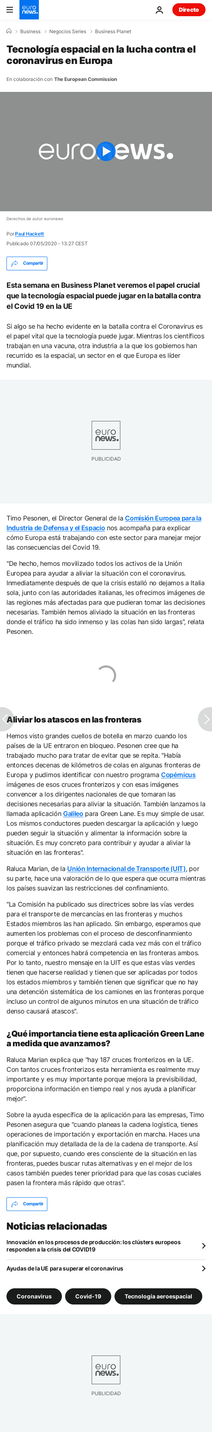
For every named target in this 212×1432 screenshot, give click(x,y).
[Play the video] (106, 151)
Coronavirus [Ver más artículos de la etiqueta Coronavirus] (34, 1295)
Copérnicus (178, 775)
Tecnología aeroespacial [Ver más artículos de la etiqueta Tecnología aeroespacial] (158, 1295)
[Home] (8, 31)
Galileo (73, 813)
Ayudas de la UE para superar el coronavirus (64, 1268)
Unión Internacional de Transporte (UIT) (126, 869)
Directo (189, 9)
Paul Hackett (29, 234)
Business (30, 31)
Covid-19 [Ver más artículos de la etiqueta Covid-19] (88, 1295)
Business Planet (113, 31)
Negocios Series (67, 31)
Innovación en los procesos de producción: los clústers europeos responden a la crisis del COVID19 (93, 1246)
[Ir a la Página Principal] (29, 9)
